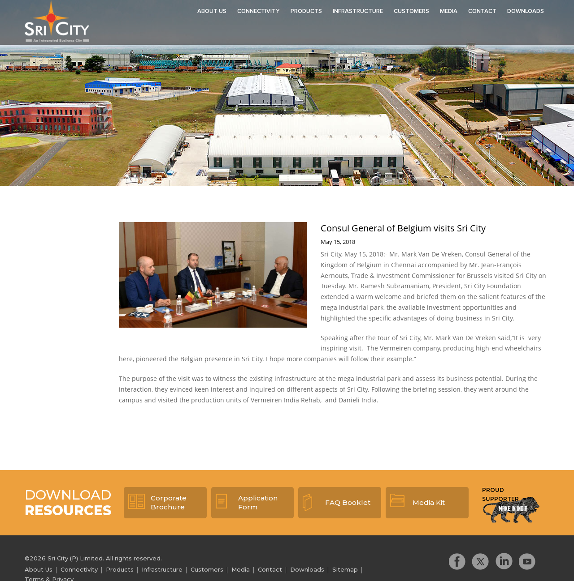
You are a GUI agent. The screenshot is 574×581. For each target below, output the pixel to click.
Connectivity (258, 11)
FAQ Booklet (347, 502)
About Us (211, 11)
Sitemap (345, 569)
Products (306, 11)
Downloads (525, 11)
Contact (482, 11)
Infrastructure (358, 11)
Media (448, 11)
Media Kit (429, 502)
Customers (411, 11)
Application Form (258, 502)
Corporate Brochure (169, 502)
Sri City (58, 22)
